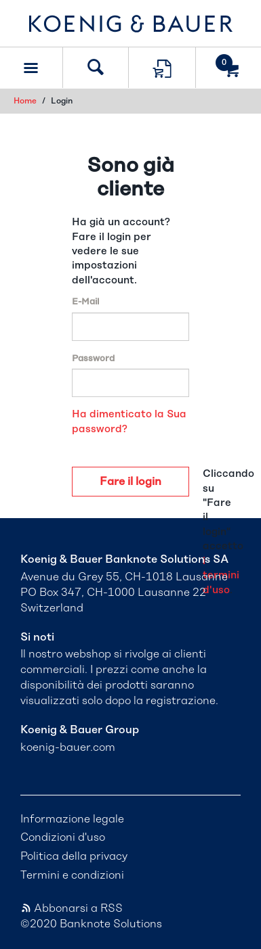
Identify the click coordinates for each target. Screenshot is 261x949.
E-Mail (85, 302)
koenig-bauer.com (67, 747)
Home (25, 101)
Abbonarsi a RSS (71, 908)
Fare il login (130, 481)
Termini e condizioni (72, 875)
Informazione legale (72, 819)
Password (93, 358)
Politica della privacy (73, 856)
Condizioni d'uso (62, 837)
